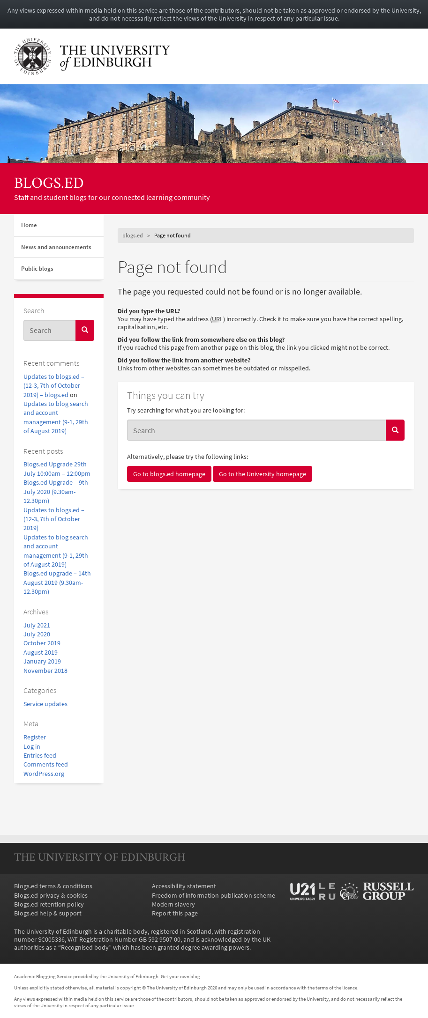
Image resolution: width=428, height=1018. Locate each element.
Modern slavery (173, 904)
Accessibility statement (184, 886)
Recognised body (85, 948)
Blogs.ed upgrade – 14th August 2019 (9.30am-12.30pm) (57, 582)
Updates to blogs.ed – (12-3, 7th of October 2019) (53, 519)
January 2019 (42, 661)
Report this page (175, 913)
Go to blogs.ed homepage (169, 474)
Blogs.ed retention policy (49, 904)
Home (29, 225)
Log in (31, 747)
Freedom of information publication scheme (213, 896)
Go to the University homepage (262, 474)
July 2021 (36, 625)
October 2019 (41, 643)
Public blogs (37, 269)
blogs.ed (49, 184)
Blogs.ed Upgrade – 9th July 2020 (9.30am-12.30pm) (55, 492)
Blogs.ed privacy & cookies (51, 896)
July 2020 (36, 634)
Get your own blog (180, 976)
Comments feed (45, 764)
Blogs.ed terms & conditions (53, 886)
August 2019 (40, 653)
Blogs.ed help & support (48, 913)
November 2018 (45, 671)
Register (34, 737)
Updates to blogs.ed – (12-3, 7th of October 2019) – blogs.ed (53, 386)
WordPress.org (43, 774)
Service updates (45, 704)
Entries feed (39, 756)
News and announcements (56, 247)
